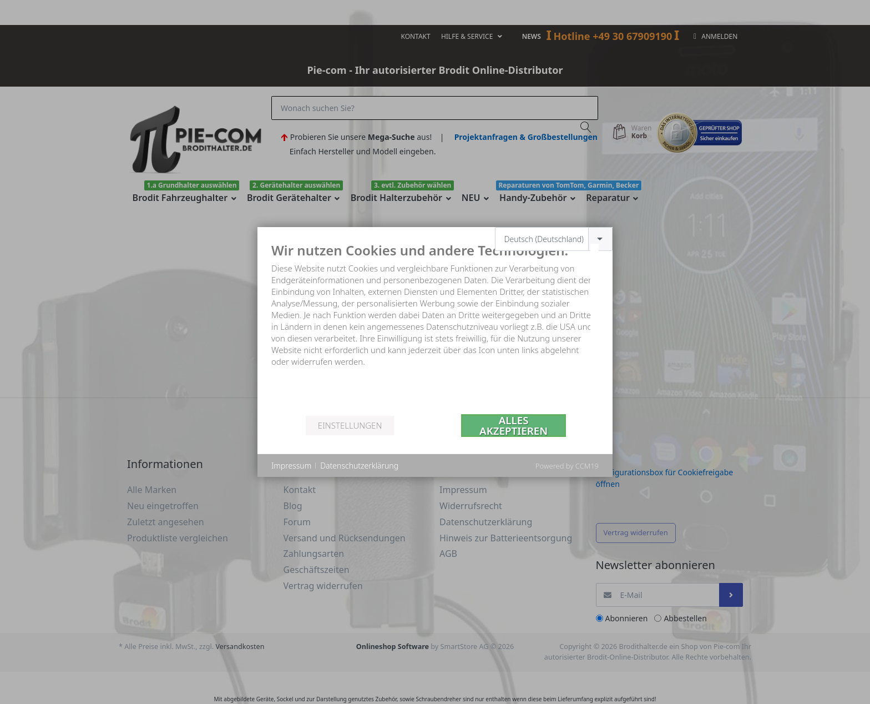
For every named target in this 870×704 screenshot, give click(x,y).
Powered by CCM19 (567, 466)
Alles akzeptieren (513, 425)
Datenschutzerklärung (359, 465)
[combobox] (554, 239)
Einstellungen (350, 425)
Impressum (291, 465)
